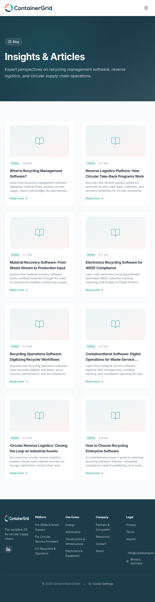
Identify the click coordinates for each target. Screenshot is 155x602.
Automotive (72, 532)
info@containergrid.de (139, 553)
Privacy (131, 524)
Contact (101, 544)
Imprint (130, 539)
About (100, 551)
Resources (103, 536)
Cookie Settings (101, 583)
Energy (70, 524)
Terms (130, 532)
